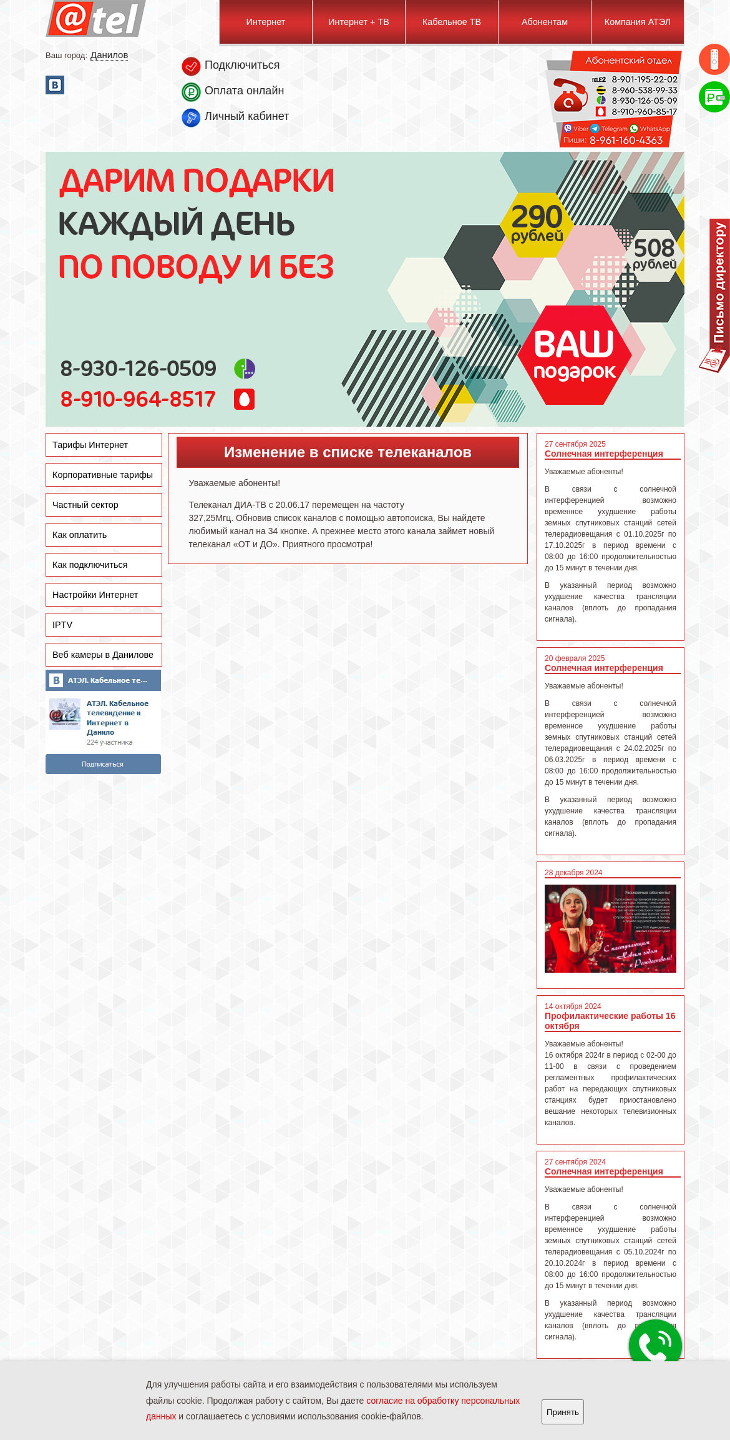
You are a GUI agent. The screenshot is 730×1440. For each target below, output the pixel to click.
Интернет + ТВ (358, 22)
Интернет (266, 22)
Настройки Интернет (95, 595)
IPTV (62, 625)
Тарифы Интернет (90, 445)
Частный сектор (85, 505)
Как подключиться (90, 565)
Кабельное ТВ (451, 22)
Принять (563, 1412)
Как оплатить (79, 535)
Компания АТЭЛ (638, 22)
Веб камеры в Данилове (102, 655)
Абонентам (545, 22)
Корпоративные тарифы (102, 475)
